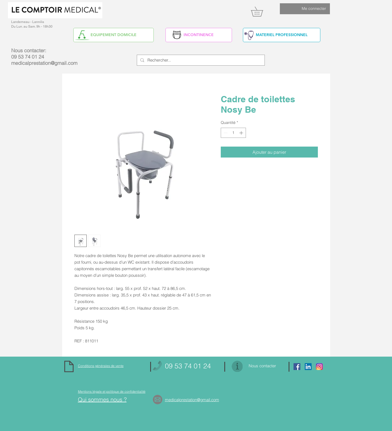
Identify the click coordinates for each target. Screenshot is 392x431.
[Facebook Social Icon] (297, 366)
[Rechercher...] (200, 60)
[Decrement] (225, 133)
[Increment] (241, 133)
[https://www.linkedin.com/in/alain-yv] (308, 366)
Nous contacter (262, 365)
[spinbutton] (233, 133)
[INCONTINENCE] (198, 35)
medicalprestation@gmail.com (44, 63)
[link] (261, 11)
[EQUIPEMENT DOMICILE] (113, 35)
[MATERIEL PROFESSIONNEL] (281, 35)
